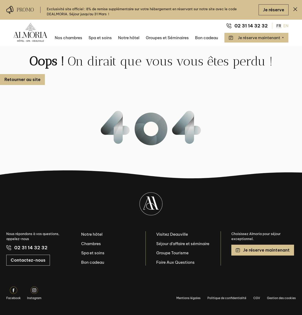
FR (278, 25)
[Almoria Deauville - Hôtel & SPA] (30, 32)
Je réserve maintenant (263, 250)
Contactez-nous (28, 260)
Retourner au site (22, 79)
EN (285, 25)
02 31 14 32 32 (247, 26)
